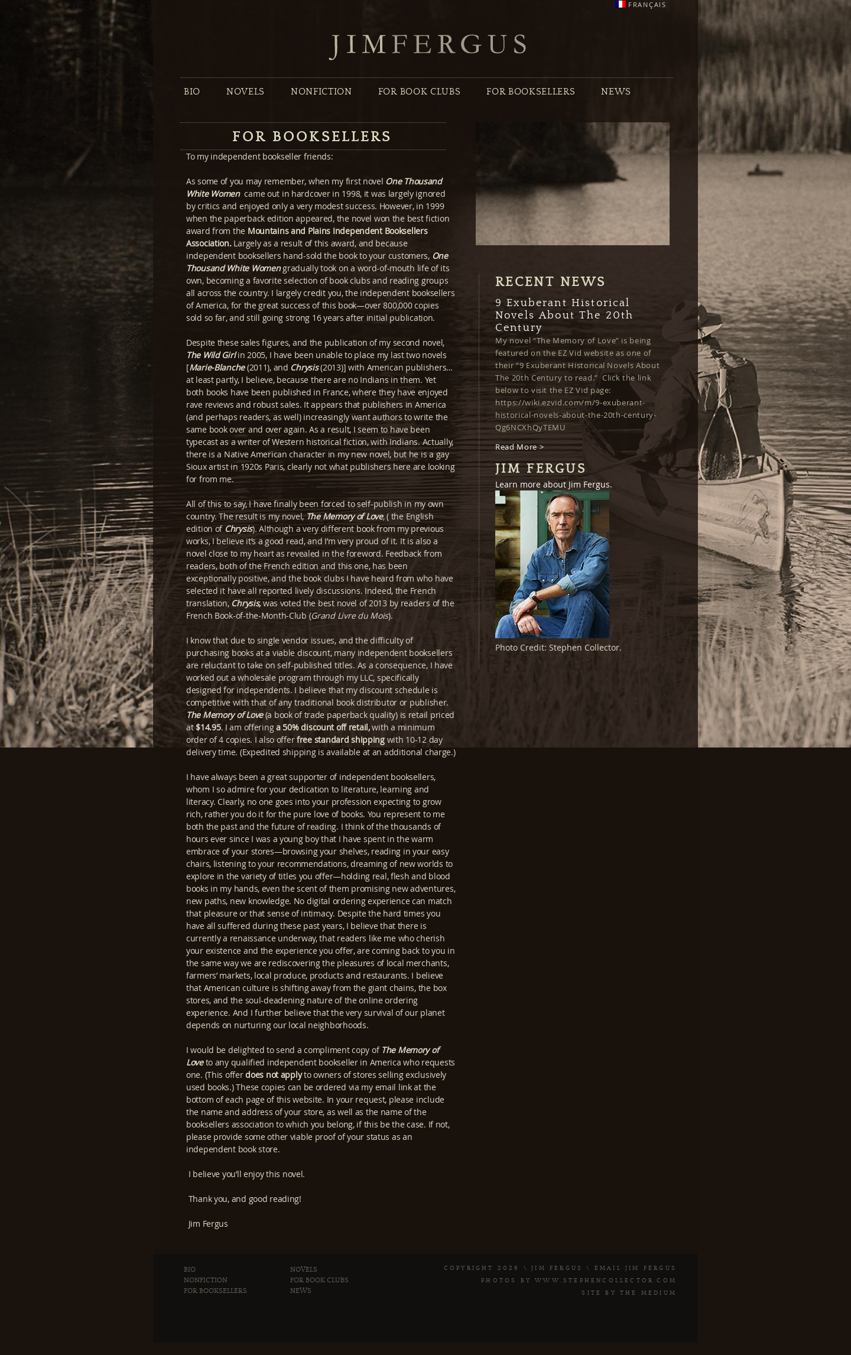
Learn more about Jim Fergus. (553, 484)
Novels (245, 91)
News (616, 91)
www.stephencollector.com (606, 1280)
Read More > (519, 446)
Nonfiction (321, 91)
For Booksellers (530, 91)
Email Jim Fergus (636, 1268)
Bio (192, 91)
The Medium (648, 1292)
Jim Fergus (428, 48)
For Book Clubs (419, 91)
